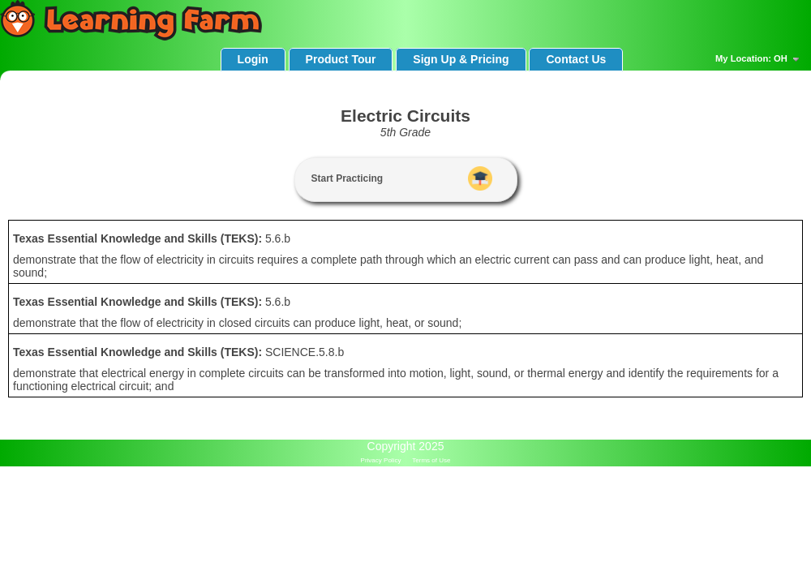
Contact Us (576, 59)
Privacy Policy (381, 460)
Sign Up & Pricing (460, 59)
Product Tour (341, 59)
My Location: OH (759, 59)
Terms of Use (431, 460)
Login (253, 59)
